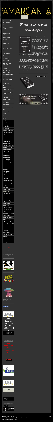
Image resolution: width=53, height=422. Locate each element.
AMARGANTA (8, 341)
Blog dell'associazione (8, 390)
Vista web (49, 417)
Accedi (49, 416)
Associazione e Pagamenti (7, 399)
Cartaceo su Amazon (41, 76)
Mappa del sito (10, 416)
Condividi (6, 306)
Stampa (4, 416)
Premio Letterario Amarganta (8, 333)
